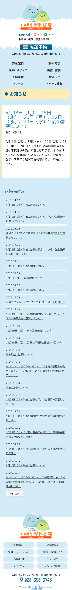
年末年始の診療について (19, 354)
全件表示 (14, 494)
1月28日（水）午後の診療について (25, 290)
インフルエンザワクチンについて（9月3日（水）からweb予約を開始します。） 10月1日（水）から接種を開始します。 (36, 482)
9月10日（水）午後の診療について (25, 465)
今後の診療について (17, 387)
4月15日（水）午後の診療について (25, 204)
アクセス (19, 566)
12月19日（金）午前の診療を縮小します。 (30, 330)
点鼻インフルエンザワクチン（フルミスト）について (35, 302)
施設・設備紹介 (52, 552)
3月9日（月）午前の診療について (26, 278)
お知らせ (52, 559)
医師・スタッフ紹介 (19, 552)
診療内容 (52, 545)
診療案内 (19, 545)
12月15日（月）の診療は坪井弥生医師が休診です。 (35, 342)
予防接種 (19, 559)
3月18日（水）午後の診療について (25, 266)
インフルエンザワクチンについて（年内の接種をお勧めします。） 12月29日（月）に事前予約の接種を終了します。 (35, 371)
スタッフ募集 (52, 566)
